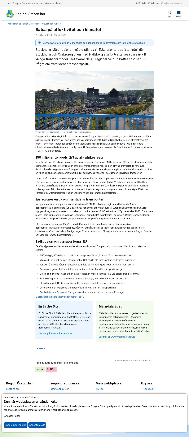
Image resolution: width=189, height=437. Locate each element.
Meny (178, 14)
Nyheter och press (171, 3)
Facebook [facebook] (147, 389)
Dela (41, 348)
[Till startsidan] (25, 14)
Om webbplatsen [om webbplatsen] (60, 389)
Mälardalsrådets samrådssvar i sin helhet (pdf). (59, 296)
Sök (169, 14)
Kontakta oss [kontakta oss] (12, 389)
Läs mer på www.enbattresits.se (55, 333)
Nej (50, 369)
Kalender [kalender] (153, 3)
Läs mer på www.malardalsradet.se (117, 336)
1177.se (100, 389)
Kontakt (141, 3)
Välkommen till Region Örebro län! (24, 24)
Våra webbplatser (54, 3)
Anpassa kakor (13, 415)
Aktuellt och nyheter (51, 24)
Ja (40, 369)
